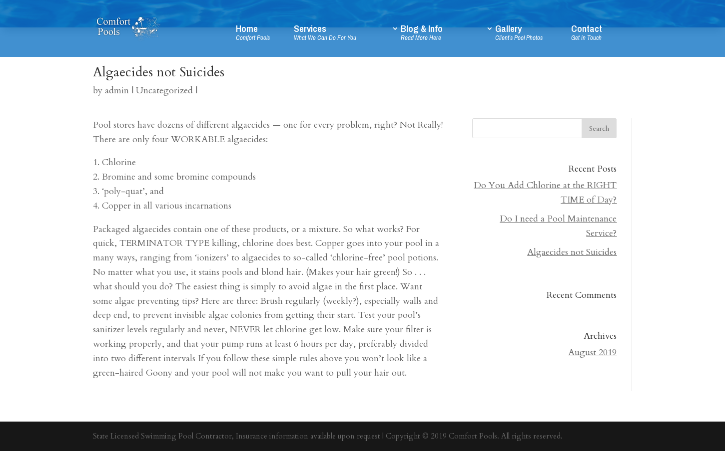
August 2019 (592, 352)
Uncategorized (164, 90)
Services (341, 34)
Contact (602, 34)
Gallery (532, 34)
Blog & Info (442, 34)
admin (117, 90)
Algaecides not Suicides (572, 252)
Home (264, 34)
